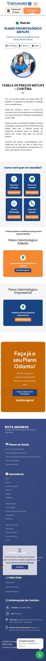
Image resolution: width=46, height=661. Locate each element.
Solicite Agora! (23, 270)
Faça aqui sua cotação (25, 392)
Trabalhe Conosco (12, 587)
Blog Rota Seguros (12, 591)
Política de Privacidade (23, 562)
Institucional (10, 582)
